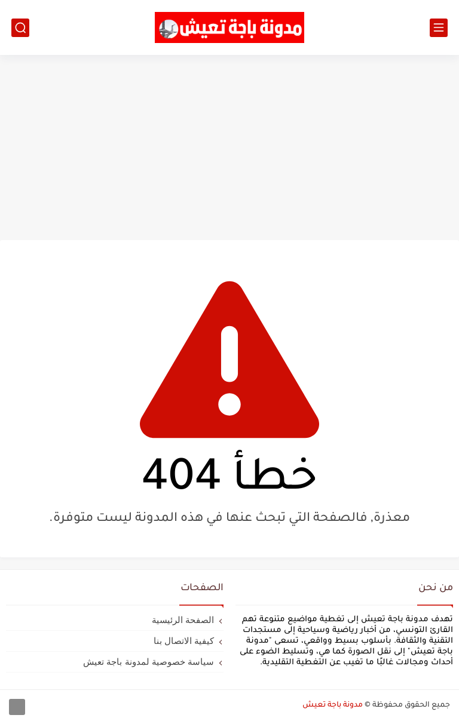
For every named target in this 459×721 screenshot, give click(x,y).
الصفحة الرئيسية (183, 620)
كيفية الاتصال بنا (184, 641)
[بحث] (20, 28)
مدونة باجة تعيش (332, 705)
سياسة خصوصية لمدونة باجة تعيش (148, 661)
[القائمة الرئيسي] (439, 28)
